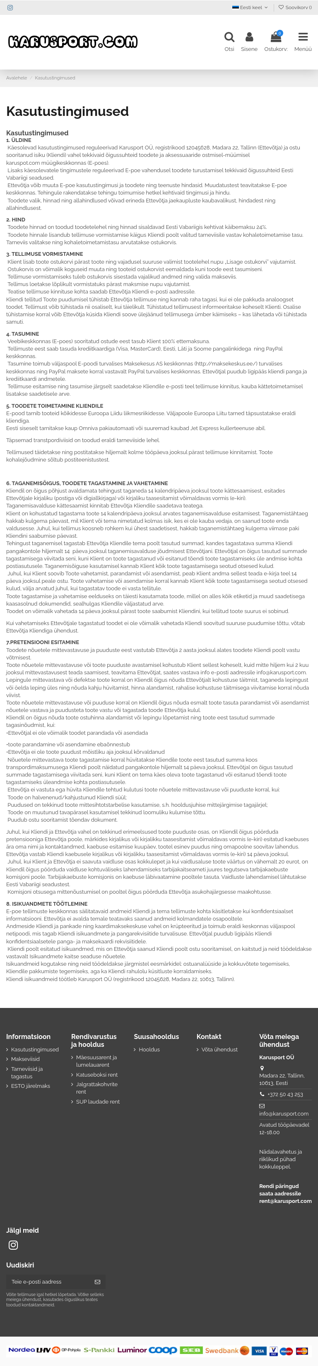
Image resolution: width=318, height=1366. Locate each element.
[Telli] (97, 1282)
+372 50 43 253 (285, 1094)
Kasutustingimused (35, 1049)
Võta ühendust (220, 1049)
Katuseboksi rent (97, 1075)
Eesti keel (251, 7)
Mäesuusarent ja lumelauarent (96, 1061)
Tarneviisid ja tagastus (27, 1073)
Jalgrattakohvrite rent (97, 1088)
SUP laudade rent (98, 1102)
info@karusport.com (283, 1114)
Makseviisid (25, 1059)
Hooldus (149, 1049)
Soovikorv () (295, 7)
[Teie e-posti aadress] (47, 1282)
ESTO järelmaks (30, 1086)
